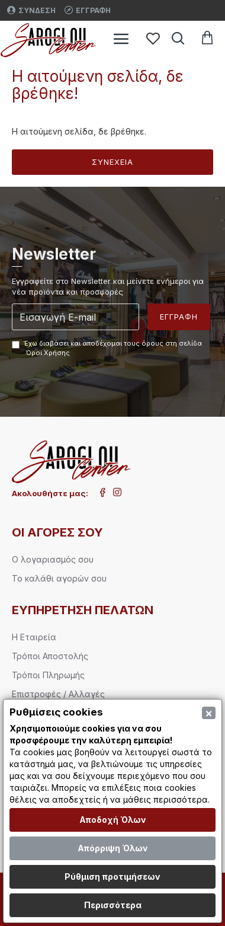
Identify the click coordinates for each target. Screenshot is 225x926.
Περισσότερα (113, 905)
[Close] (209, 713)
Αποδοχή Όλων (112, 820)
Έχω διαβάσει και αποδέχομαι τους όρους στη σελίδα (107, 348)
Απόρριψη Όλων (113, 848)
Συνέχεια (112, 162)
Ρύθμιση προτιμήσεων (112, 876)
